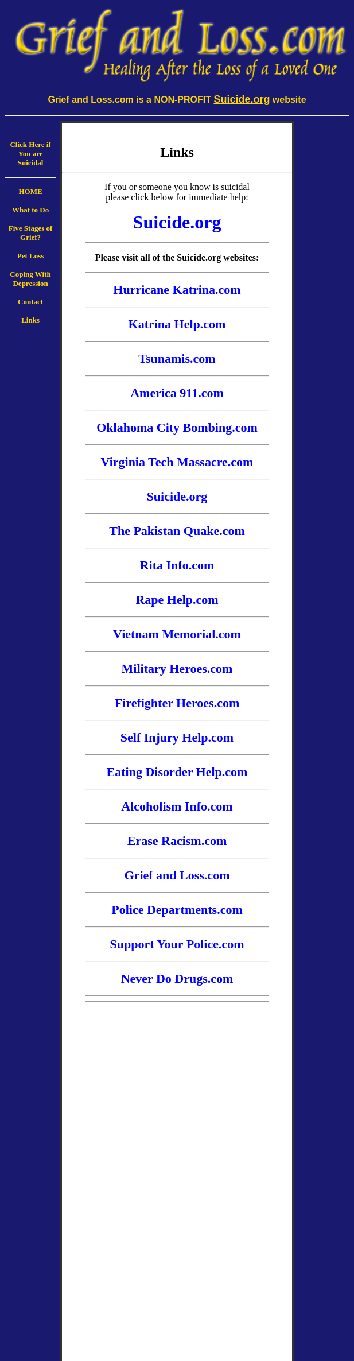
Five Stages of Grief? (31, 233)
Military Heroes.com (177, 668)
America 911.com (177, 393)
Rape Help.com (176, 599)
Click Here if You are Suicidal (30, 153)
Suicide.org (177, 496)
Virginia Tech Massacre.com (177, 462)
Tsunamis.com (176, 358)
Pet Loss (30, 255)
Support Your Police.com (177, 944)
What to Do (30, 209)
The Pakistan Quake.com (177, 531)
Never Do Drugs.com (177, 978)
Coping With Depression (30, 279)
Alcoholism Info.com (176, 806)
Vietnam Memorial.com (177, 634)
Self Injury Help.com (177, 737)
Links (30, 320)
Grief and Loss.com (177, 875)
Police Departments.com (176, 909)
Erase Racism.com (177, 840)
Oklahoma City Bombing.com (177, 427)
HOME (30, 191)
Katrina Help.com (177, 324)
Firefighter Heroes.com (177, 703)
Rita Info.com (177, 565)
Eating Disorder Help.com (177, 772)
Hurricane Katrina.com (176, 289)
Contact (30, 301)
